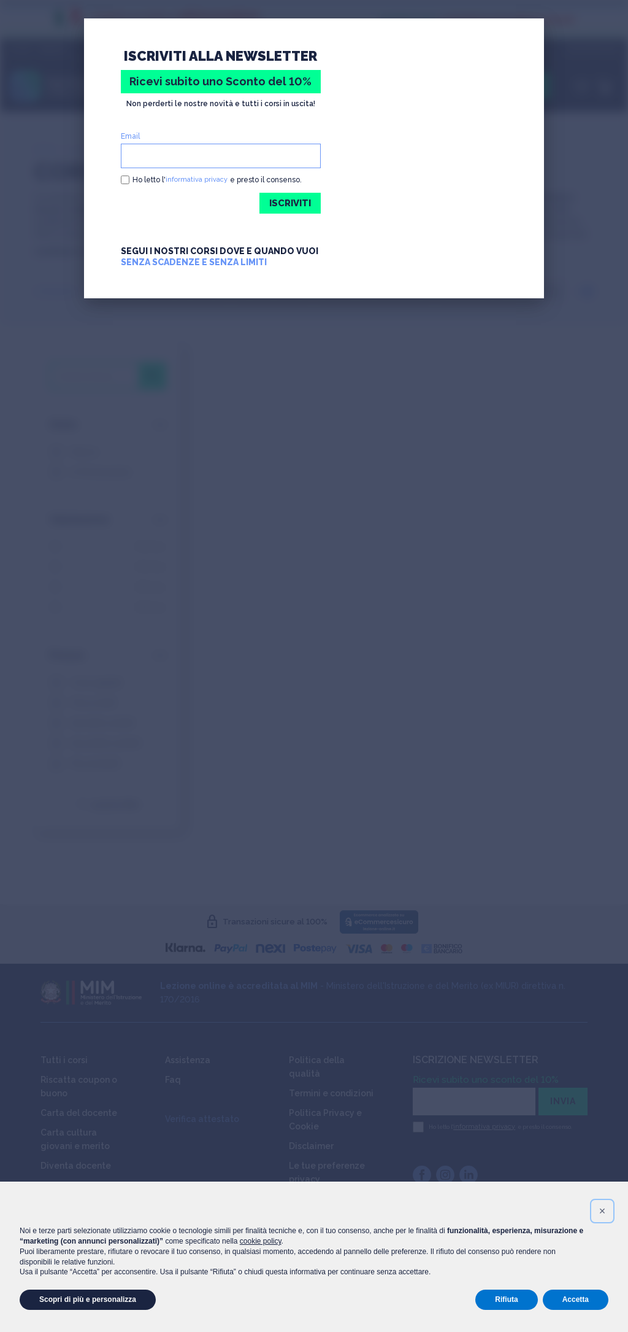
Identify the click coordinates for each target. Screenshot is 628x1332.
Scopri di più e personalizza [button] (87, 1299)
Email (130, 136)
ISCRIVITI (288, 203)
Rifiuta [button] (506, 1299)
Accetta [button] (575, 1299)
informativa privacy (198, 180)
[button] (602, 1211)
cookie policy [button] (260, 1241)
